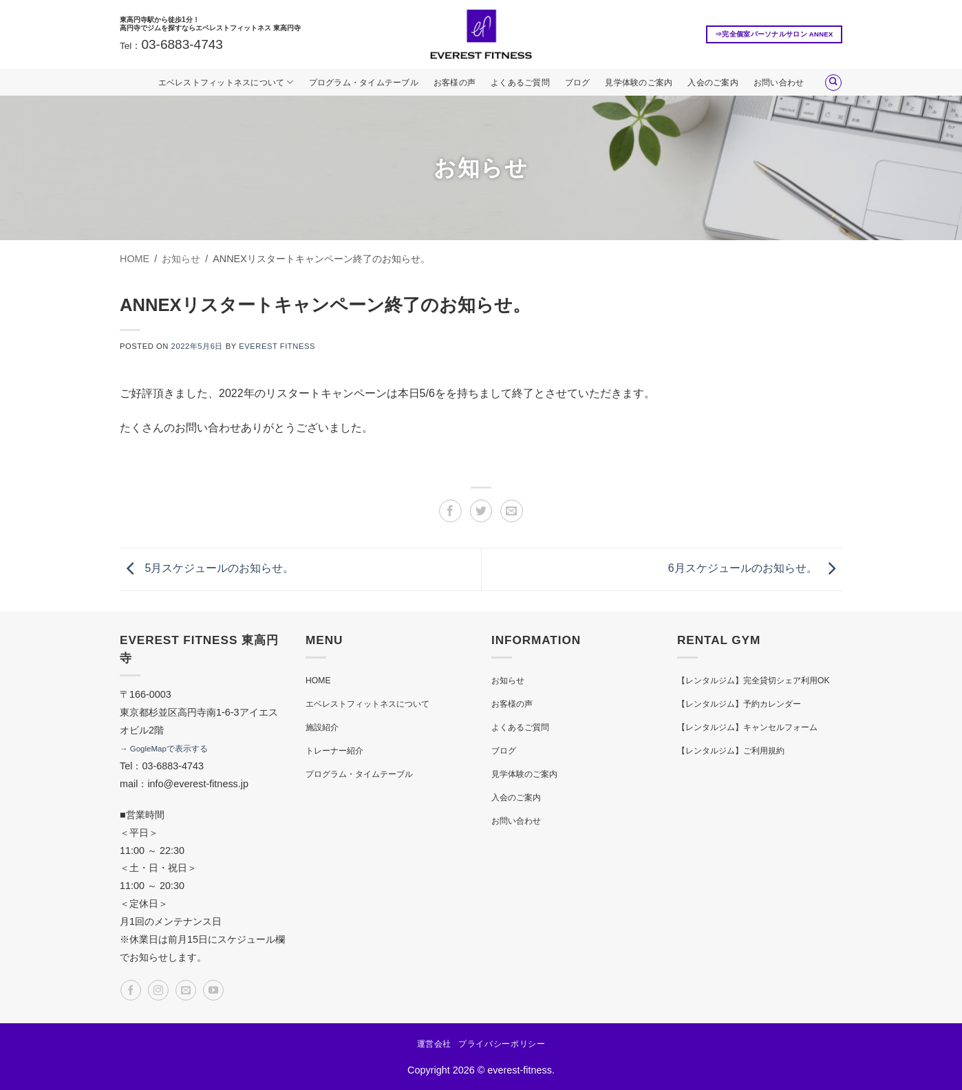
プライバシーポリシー (501, 1044)
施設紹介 (322, 727)
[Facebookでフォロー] (130, 990)
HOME (318, 680)
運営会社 (434, 1044)
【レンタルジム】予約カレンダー (739, 704)
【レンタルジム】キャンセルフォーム (747, 727)
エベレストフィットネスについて (226, 82)
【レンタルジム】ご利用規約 (730, 751)
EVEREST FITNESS (277, 346)
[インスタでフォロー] (158, 990)
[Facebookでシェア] (450, 511)
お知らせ (507, 680)
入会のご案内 (712, 82)
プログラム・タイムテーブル (363, 82)
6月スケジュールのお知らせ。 (755, 569)
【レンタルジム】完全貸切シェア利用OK (753, 680)
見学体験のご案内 (638, 82)
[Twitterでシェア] (481, 511)
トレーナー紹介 (334, 751)
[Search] (833, 82)
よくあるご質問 (520, 82)
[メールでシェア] (511, 511)
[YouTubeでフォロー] (213, 990)
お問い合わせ (778, 82)
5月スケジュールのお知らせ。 (207, 569)
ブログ (577, 82)
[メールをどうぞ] (185, 990)
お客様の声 (454, 82)
